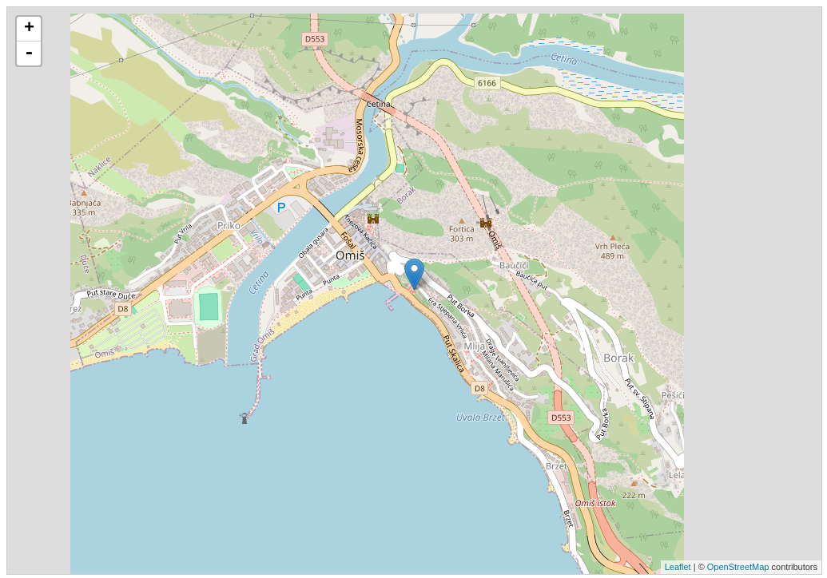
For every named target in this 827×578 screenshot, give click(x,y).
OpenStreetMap (738, 567)
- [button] (28, 53)
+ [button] (29, 29)
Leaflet (678, 567)
